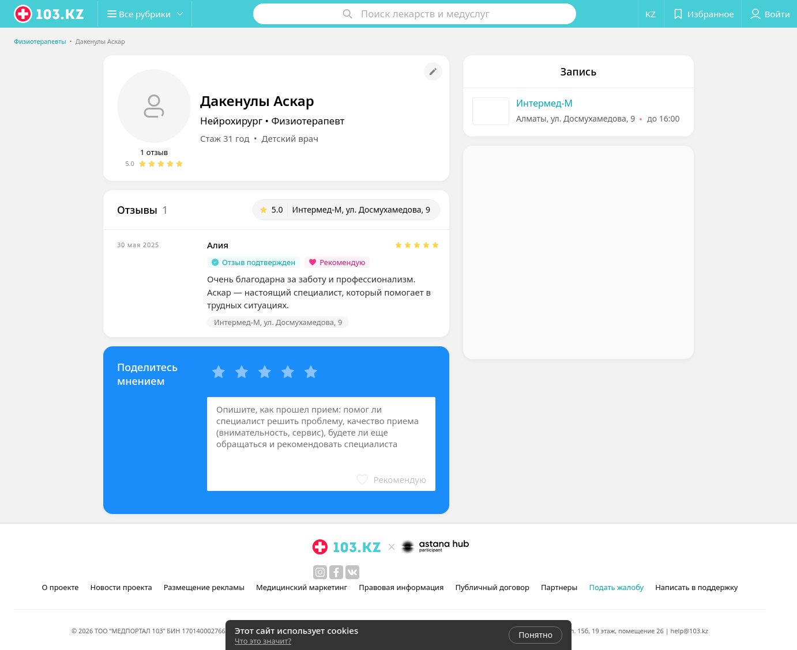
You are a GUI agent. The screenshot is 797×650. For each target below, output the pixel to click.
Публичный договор (492, 587)
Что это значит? (263, 641)
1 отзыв (154, 152)
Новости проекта (121, 587)
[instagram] (320, 572)
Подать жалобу (616, 587)
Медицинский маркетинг (301, 587)
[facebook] (336, 572)
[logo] (49, 14)
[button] (148, 14)
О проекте (60, 587)
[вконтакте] (352, 572)
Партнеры (559, 587)
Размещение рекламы (204, 587)
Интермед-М (544, 103)
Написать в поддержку (696, 587)
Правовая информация (401, 587)
